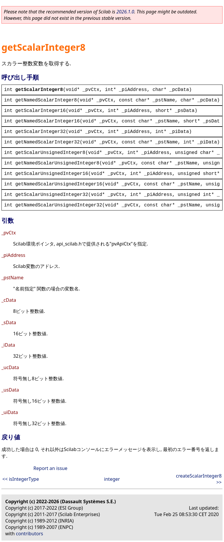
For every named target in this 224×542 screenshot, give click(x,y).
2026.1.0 (125, 11)
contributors (29, 533)
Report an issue (50, 468)
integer (112, 479)
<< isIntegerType (20, 479)
